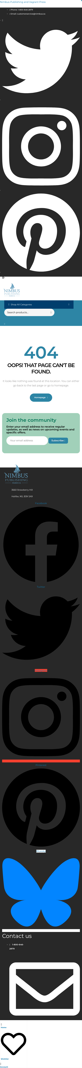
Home (4, 1027)
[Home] (1, 1024)
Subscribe (58, 440)
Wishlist (5, 1059)
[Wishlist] (13, 1055)
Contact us (17, 936)
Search (50, 312)
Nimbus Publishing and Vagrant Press (23, 2)
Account (4, 1067)
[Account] (0, 1063)
